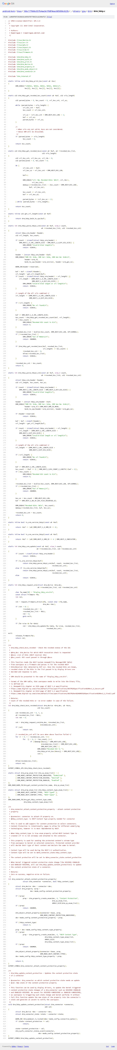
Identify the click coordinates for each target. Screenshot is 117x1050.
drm (90, 11)
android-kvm (9, 11)
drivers (76, 11)
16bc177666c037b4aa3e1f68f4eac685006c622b (46, 11)
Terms (26, 1046)
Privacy (20, 1046)
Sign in (112, 4)
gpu (84, 11)
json (113, 1046)
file (49, 17)
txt (107, 1046)
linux (19, 11)
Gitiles (14, 1046)
